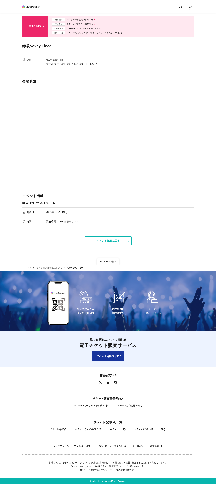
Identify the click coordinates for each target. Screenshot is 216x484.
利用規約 (140, 446)
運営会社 (161, 446)
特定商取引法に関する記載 (109, 446)
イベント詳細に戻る (108, 241)
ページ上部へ (110, 260)
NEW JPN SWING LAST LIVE (41, 203)
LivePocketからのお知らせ (81, 429)
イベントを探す (47, 429)
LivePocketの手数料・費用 (130, 405)
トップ (28, 267)
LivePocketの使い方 (147, 429)
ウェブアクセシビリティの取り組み (63, 446)
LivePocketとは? (116, 429)
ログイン (190, 7)
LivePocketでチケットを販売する (85, 405)
